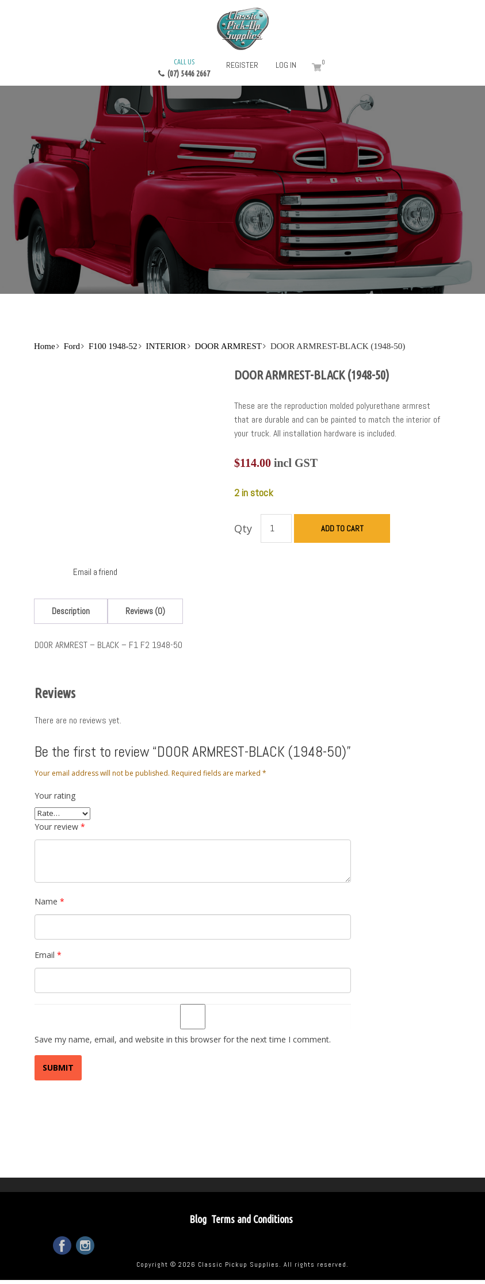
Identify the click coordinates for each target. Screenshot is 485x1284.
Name (49, 901)
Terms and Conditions (252, 1219)
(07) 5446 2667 (184, 67)
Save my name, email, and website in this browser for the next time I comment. (183, 1039)
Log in (286, 65)
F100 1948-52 (113, 346)
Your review (60, 826)
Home (44, 346)
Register (242, 65)
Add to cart (342, 528)
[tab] (71, 611)
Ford (72, 346)
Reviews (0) (145, 610)
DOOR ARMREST (228, 346)
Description (71, 610)
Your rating (55, 795)
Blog (198, 1219)
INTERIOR (166, 346)
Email (48, 954)
